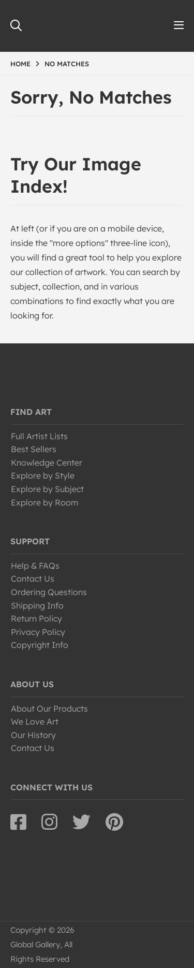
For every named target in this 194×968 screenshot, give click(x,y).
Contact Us (32, 578)
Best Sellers (33, 449)
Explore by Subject (47, 489)
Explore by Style (42, 475)
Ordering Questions (49, 592)
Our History (33, 735)
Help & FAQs (35, 565)
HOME (20, 64)
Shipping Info (37, 605)
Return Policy (36, 618)
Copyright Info (39, 645)
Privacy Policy (38, 632)
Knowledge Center (46, 462)
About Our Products (49, 708)
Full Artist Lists (39, 436)
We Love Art (34, 721)
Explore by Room (45, 502)
